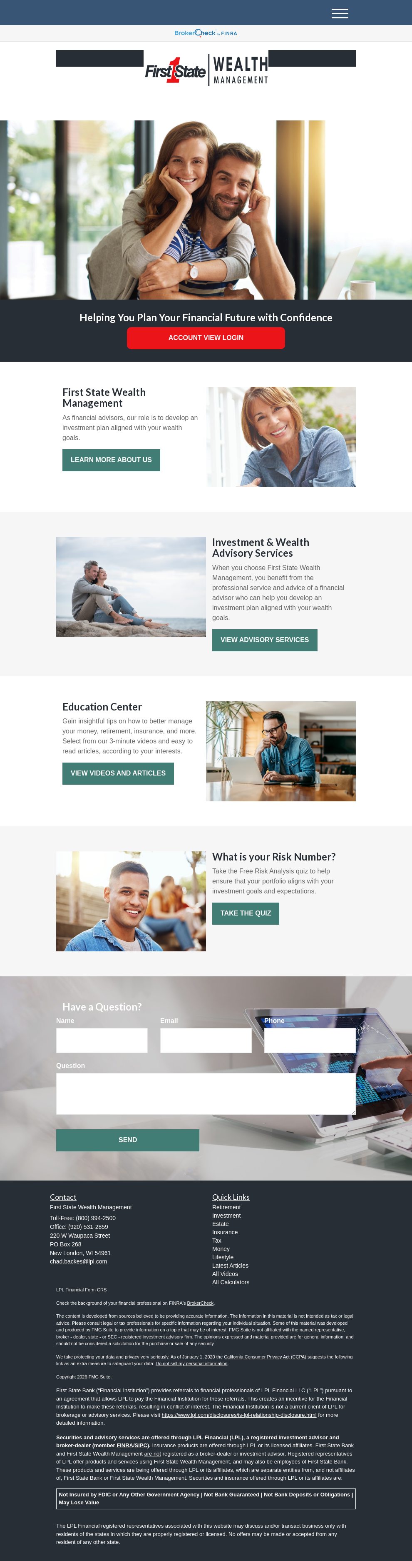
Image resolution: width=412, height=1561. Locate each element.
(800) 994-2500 (277, 106)
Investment (226, 1215)
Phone (274, 1020)
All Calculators (230, 1282)
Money (221, 1249)
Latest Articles (230, 1265)
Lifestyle (222, 1257)
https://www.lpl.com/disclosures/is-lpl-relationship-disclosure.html (239, 1415)
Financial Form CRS (86, 1289)
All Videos (225, 1274)
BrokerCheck (200, 1303)
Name (65, 1020)
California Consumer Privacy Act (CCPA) (265, 1356)
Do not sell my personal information (191, 1363)
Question (70, 1065)
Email (169, 1020)
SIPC (141, 1445)
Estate (220, 1224)
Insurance (225, 1232)
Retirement (226, 1207)
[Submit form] (127, 1140)
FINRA (125, 1445)
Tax (216, 1240)
